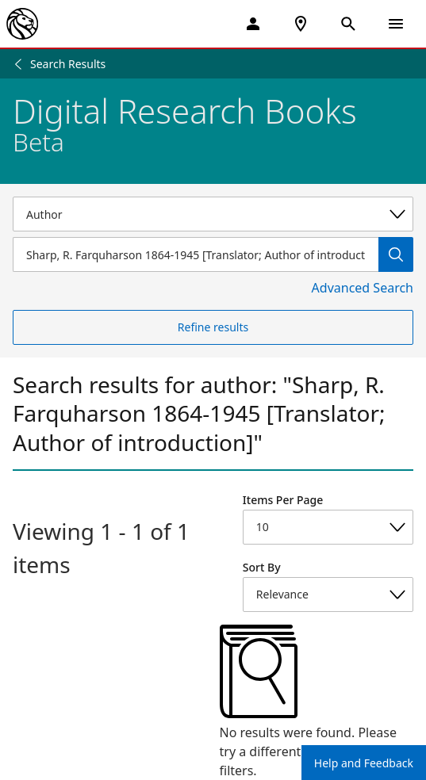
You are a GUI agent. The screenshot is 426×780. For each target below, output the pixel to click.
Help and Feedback (363, 762)
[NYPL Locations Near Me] (300, 24)
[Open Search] (348, 24)
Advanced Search (362, 287)
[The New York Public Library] (22, 24)
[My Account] (253, 24)
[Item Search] (195, 254)
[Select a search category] (213, 214)
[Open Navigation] (396, 24)
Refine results (213, 327)
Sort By (262, 567)
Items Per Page (283, 499)
